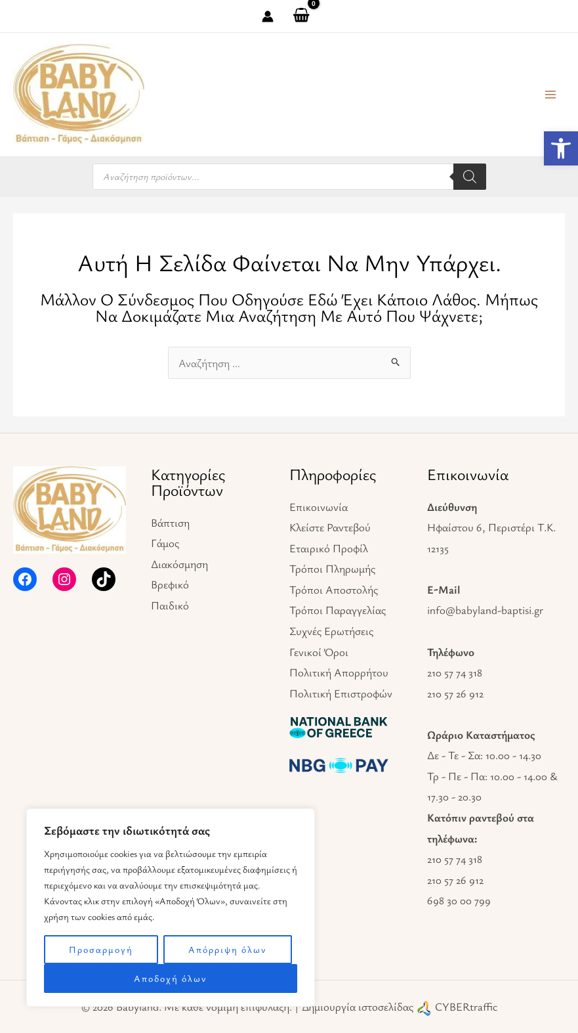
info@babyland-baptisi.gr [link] (485, 609)
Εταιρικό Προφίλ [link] (328, 548)
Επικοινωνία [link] (318, 506)
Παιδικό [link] (170, 605)
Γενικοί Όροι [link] (318, 651)
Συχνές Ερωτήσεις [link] (331, 630)
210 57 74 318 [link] (454, 672)
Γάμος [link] (165, 542)
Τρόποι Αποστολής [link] (333, 589)
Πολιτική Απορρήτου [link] (338, 672)
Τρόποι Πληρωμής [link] (332, 568)
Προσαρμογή (101, 949)
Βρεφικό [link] (170, 584)
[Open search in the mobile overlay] (289, 177)
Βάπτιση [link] (170, 522)
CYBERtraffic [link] (466, 1006)
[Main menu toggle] (550, 94)
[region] (170, 907)
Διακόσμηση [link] (179, 563)
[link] (561, 148)
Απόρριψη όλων (227, 949)
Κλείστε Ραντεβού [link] (330, 527)
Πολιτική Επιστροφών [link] (340, 693)
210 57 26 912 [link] (455, 693)
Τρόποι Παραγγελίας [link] (337, 609)
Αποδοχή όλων (170, 978)
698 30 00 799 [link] (459, 900)
